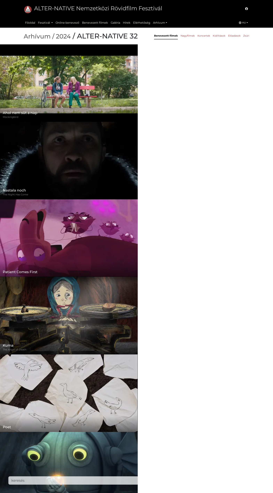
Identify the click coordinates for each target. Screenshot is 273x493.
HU (242, 22)
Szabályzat (107, 457)
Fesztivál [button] (44, 22)
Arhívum (159, 22)
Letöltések (107, 485)
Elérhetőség (141, 22)
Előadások (234, 35)
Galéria (115, 22)
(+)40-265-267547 (190, 461)
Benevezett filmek (95, 22)
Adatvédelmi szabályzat (116, 464)
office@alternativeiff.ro (194, 468)
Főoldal (30, 22)
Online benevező (67, 22)
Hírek (126, 22)
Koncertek (203, 35)
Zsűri (246, 35)
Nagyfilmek (188, 35)
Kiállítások (219, 35)
